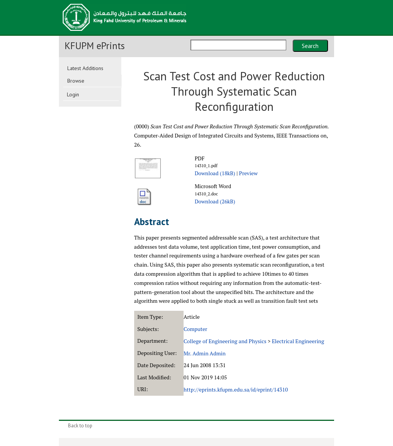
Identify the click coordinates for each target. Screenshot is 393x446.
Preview (248, 173)
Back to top (80, 425)
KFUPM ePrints (95, 46)
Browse (75, 80)
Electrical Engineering (298, 341)
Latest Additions (85, 68)
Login (73, 94)
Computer (195, 329)
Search (310, 46)
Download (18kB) (215, 173)
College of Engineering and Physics (225, 341)
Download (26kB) (215, 201)
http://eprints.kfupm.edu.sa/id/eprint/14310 (236, 389)
